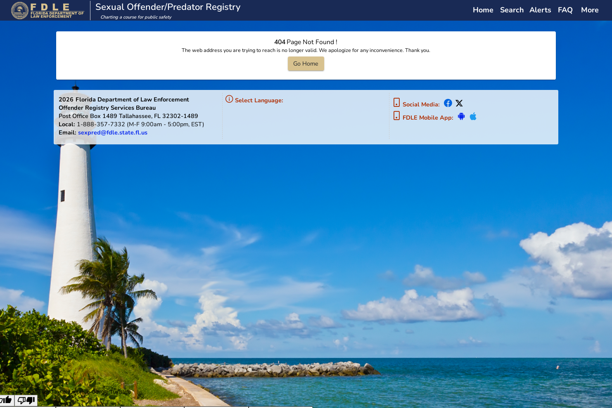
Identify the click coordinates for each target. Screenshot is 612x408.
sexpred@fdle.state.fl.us (112, 132)
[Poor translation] (26, 400)
